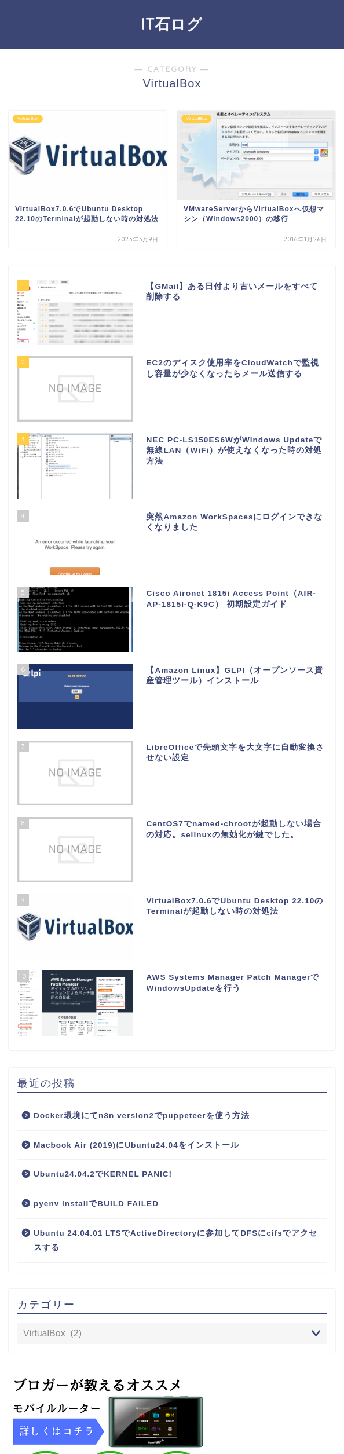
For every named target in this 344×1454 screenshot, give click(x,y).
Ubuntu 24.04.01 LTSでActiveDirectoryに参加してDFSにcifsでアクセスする (175, 1240)
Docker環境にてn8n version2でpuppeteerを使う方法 (142, 1115)
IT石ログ (172, 23)
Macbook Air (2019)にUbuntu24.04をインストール (136, 1145)
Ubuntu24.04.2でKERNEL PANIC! (103, 1174)
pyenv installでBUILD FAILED (96, 1203)
